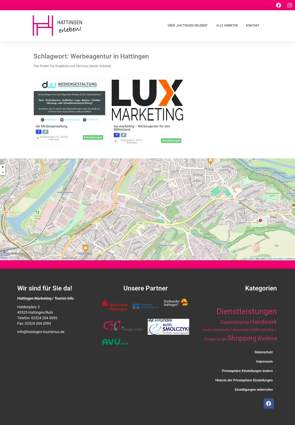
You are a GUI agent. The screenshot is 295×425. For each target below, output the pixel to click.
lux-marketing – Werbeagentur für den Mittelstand (142, 127)
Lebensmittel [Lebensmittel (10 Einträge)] (240, 330)
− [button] (3, 172)
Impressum (264, 361)
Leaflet (250, 258)
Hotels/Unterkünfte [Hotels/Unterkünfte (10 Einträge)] (216, 330)
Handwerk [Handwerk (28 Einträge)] (263, 321)
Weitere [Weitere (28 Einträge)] (267, 338)
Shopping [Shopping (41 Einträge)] (241, 338)
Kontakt (252, 25)
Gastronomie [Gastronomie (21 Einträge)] (234, 322)
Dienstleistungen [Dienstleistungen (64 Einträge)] (246, 311)
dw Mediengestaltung (51, 126)
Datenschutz (264, 352)
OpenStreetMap (276, 258)
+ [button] (3, 167)
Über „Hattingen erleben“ (188, 25)
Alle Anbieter (227, 25)
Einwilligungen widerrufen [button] (254, 390)
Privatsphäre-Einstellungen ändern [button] (247, 371)
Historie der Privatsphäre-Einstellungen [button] (244, 380)
